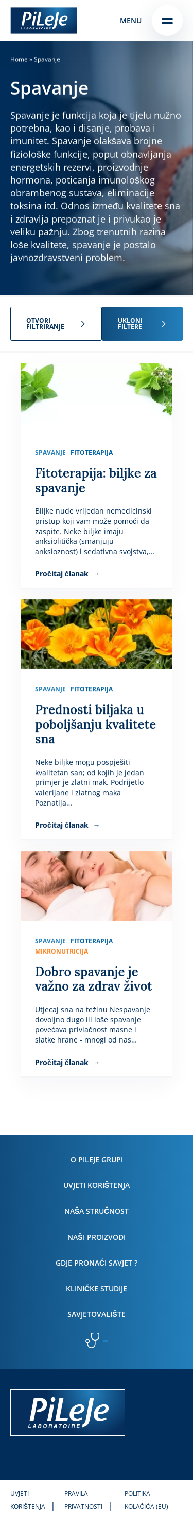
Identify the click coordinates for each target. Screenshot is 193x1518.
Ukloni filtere (130, 323)
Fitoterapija (92, 452)
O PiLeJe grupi (97, 1159)
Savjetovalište (96, 1314)
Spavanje (50, 452)
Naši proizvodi (96, 1237)
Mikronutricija (61, 951)
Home (19, 59)
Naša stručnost (96, 1211)
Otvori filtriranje (45, 323)
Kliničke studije (96, 1288)
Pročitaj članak (63, 574)
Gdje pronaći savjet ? (96, 1263)
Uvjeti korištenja (96, 1185)
